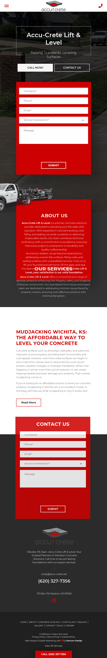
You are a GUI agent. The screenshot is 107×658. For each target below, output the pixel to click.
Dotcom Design (74, 640)
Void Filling (69, 622)
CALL (34, 67)
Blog (60, 625)
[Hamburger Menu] (6, 6)
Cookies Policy (68, 637)
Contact (50, 625)
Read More (28, 402)
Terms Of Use (53, 637)
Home (23, 622)
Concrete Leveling (49, 622)
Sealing (82, 622)
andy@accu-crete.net (58, 574)
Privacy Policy (38, 637)
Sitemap (70, 625)
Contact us (70, 67)
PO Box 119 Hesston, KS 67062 (58, 593)
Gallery (38, 625)
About (32, 622)
